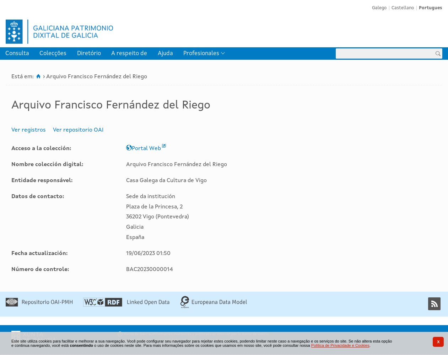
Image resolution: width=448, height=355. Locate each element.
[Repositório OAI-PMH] (39, 305)
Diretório (89, 54)
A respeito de (129, 54)
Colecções (52, 54)
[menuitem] (17, 53)
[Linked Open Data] (126, 305)
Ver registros (28, 130)
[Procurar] (438, 53)
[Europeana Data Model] (213, 307)
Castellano (403, 8)
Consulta (17, 54)
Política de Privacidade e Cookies (340, 345)
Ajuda (165, 54)
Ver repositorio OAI (78, 130)
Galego (379, 8)
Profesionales (201, 54)
